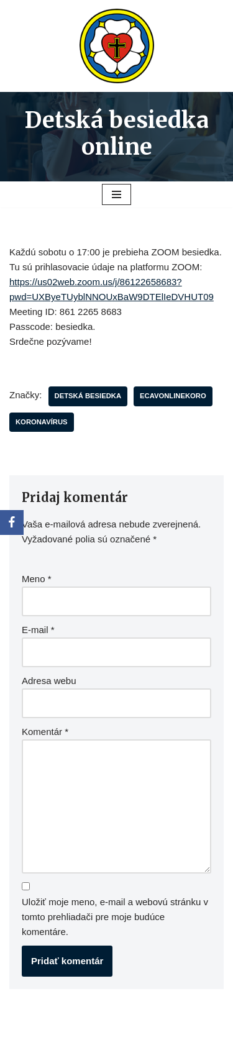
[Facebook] (12, 522)
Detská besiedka (88, 395)
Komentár (45, 731)
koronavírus (42, 422)
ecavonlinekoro (173, 395)
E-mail (38, 629)
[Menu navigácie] (116, 194)
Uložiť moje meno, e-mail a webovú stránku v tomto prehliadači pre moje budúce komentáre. (115, 917)
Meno (37, 578)
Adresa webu (49, 680)
